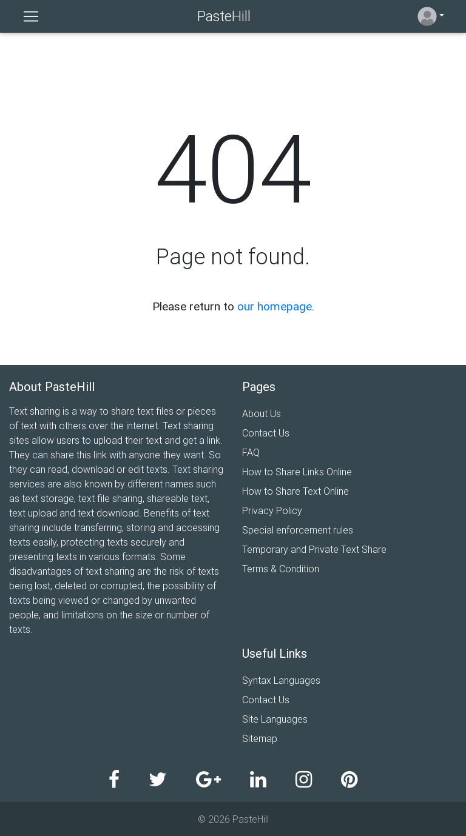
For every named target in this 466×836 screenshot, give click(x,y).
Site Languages (275, 719)
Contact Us (265, 433)
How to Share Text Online (295, 491)
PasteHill (224, 16)
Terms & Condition (280, 569)
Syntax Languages (281, 680)
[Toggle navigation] (31, 16)
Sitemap (259, 738)
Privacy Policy (272, 510)
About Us (261, 413)
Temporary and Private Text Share (314, 549)
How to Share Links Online (297, 472)
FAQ (251, 452)
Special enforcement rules (297, 530)
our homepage (274, 306)
